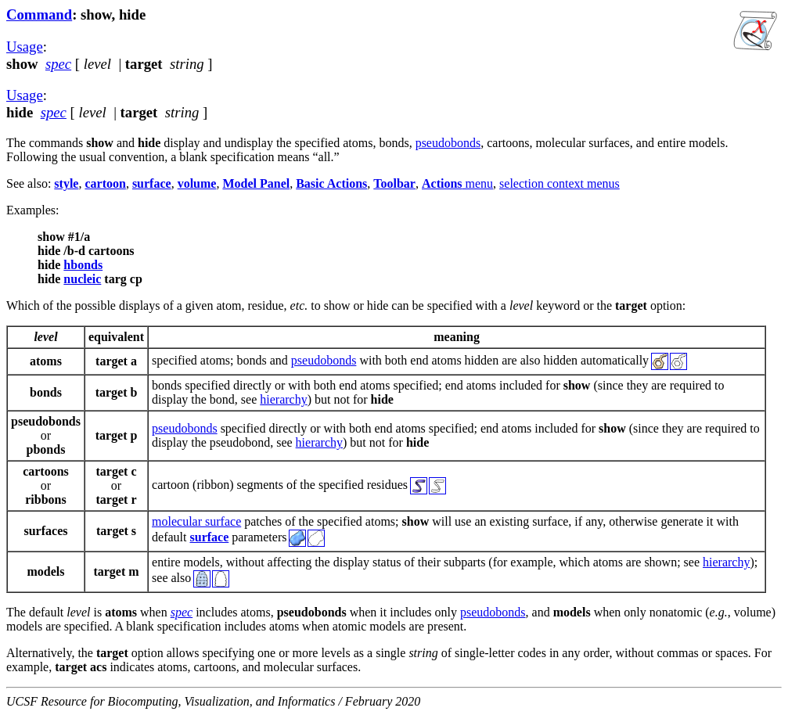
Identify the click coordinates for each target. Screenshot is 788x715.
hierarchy (283, 399)
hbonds (83, 264)
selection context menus (559, 183)
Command (39, 14)
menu (457, 183)
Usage (24, 46)
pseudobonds (448, 142)
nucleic (82, 279)
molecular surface (196, 521)
